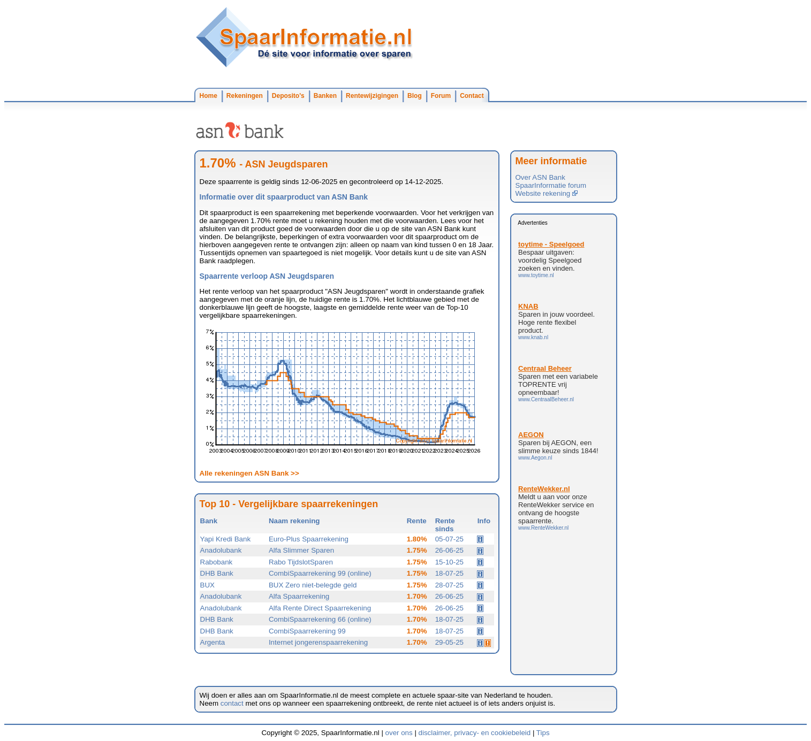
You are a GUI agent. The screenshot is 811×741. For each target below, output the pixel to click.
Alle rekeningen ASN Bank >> (249, 473)
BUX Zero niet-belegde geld (313, 585)
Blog (414, 96)
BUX (207, 585)
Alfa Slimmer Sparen (301, 550)
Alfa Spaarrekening (299, 596)
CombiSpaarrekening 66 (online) (320, 619)
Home (208, 96)
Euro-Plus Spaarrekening (308, 539)
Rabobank (216, 562)
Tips (543, 733)
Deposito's (288, 96)
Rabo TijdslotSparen (301, 562)
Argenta (212, 642)
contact (232, 703)
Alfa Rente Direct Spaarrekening (320, 608)
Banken (325, 96)
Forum (441, 96)
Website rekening (547, 193)
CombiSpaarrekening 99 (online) (320, 573)
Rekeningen (244, 96)
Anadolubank (221, 550)
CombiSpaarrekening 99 (307, 631)
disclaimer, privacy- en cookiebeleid (475, 733)
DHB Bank (216, 573)
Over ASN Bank (540, 177)
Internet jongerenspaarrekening (318, 642)
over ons (399, 733)
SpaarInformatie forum (551, 185)
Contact (472, 96)
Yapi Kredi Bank (225, 539)
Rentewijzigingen (372, 96)
